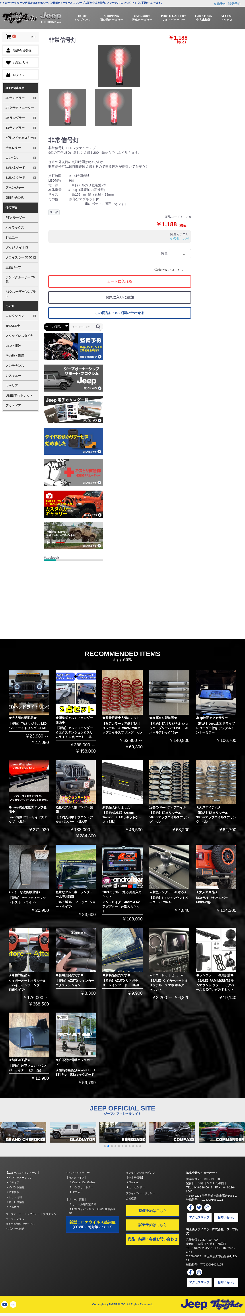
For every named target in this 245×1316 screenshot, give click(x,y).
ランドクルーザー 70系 (20, 279)
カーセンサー (136, 1187)
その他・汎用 (15, 355)
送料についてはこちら (168, 270)
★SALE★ (13, 326)
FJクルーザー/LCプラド (21, 294)
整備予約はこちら (152, 1211)
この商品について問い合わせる (119, 313)
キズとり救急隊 (15, 1228)
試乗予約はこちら (152, 1225)
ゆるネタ (13, 1207)
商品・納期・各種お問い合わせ (152, 1239)
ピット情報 (14, 1197)
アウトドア (13, 405)
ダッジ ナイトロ (17, 247)
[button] (105, 1146)
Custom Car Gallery (83, 1182)
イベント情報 (16, 1187)
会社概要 (131, 1198)
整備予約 (220, 4)
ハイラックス (15, 227)
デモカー (76, 1192)
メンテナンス (15, 365)
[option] (119, 66)
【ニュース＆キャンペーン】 (23, 1172)
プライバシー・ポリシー (140, 1193)
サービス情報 (16, 1202)
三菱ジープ (13, 267)
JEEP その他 (14, 197)
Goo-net (133, 1182)
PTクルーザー (15, 217)
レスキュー (13, 375)
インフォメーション (20, 1177)
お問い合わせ (226, 1217)
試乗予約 (234, 4)
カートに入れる (119, 281)
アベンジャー (15, 187)
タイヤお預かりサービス (20, 1223)
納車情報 (13, 1192)
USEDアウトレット (19, 395)
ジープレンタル (15, 1219)
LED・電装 (13, 345)
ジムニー (12, 237)
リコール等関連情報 (83, 1204)
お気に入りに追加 (119, 297)
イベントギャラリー (78, 1172)
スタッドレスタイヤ (19, 336)
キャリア (12, 385)
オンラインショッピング (140, 1172)
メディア (13, 1182)
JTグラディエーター (20, 108)
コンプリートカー (81, 1187)
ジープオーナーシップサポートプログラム (31, 1214)
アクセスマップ (199, 1217)
